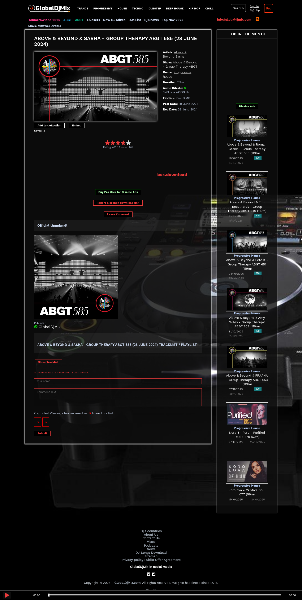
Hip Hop (194, 8)
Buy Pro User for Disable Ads (118, 192)
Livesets (92, 20)
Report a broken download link (118, 202)
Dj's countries (151, 531)
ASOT (78, 20)
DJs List (134, 20)
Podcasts (151, 545)
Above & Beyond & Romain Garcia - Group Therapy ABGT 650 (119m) (247, 149)
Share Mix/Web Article (44, 26)
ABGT (67, 20)
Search (238, 8)
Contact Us (151, 538)
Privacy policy (132, 559)
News (151, 549)
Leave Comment (118, 214)
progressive (102, 8)
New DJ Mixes (113, 20)
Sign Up (254, 10)
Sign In (254, 6)
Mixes (151, 542)
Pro (268, 8)
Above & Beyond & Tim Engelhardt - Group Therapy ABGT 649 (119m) (247, 206)
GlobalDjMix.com (127, 582)
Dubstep (154, 8)
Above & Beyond (186, 52)
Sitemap (151, 556)
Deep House (175, 8)
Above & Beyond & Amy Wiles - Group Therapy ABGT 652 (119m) (247, 322)
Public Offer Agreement (162, 559)
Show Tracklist (48, 362)
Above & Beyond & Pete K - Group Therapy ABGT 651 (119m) (247, 264)
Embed (76, 125)
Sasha (167, 56)
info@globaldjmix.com (234, 19)
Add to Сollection (49, 125)
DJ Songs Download (151, 552)
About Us (151, 535)
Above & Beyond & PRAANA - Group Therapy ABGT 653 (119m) (247, 380)
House (122, 8)
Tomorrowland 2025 (44, 20)
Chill (209, 8)
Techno (137, 8)
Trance (82, 8)
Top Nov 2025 (171, 20)
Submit (42, 433)
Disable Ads (247, 106)
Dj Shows (150, 20)
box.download (172, 174)
